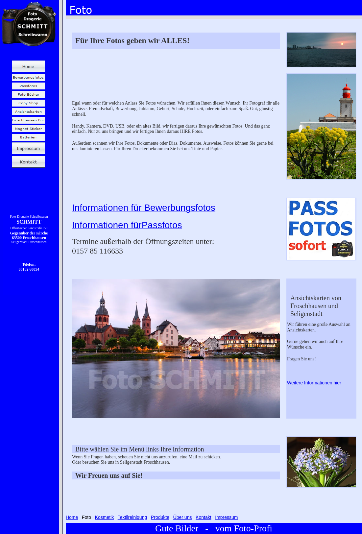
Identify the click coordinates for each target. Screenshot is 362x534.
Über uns (182, 517)
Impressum (226, 517)
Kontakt (203, 517)
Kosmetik (104, 517)
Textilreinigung (132, 517)
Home (72, 517)
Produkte (160, 517)
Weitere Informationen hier (314, 382)
